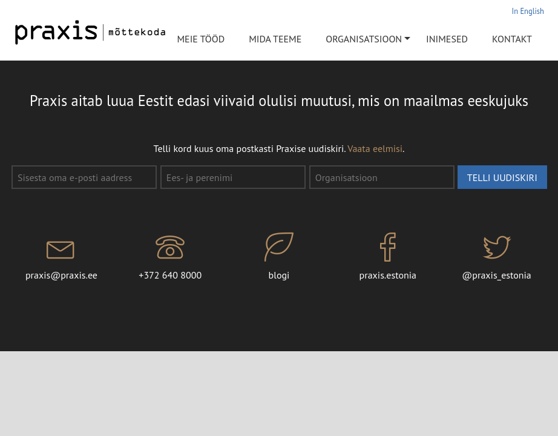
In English (528, 11)
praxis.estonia (388, 257)
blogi (279, 257)
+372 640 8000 (170, 257)
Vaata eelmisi (374, 148)
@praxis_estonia (496, 257)
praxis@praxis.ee (61, 257)
